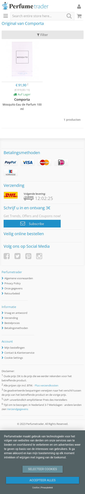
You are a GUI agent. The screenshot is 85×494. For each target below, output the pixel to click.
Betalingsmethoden (16, 328)
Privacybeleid (47, 488)
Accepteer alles (43, 480)
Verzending (11, 318)
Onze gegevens (13, 288)
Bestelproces (12, 323)
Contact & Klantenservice (19, 352)
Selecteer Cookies (42, 469)
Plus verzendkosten (46, 385)
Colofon (35, 488)
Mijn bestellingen (14, 347)
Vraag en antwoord (15, 313)
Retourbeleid (12, 293)
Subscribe (32, 223)
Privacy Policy (12, 283)
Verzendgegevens (17, 409)
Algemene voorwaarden (18, 278)
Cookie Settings (13, 358)
